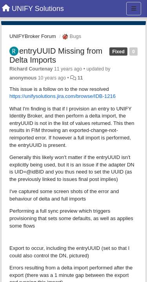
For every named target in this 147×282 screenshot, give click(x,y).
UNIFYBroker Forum (32, 36)
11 (80, 78)
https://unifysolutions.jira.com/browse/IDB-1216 (62, 96)
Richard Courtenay (31, 69)
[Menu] (133, 8)
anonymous (22, 78)
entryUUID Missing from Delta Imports (55, 55)
